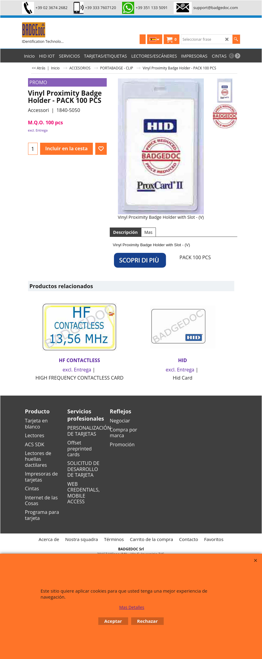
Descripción (125, 232)
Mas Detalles (131, 607)
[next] (237, 56)
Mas (148, 232)
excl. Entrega (38, 130)
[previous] (231, 56)
